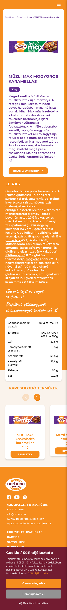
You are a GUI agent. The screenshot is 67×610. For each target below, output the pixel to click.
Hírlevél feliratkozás (24, 532)
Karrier (13, 537)
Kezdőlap (9, 17)
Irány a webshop (28, 171)
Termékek (21, 17)
